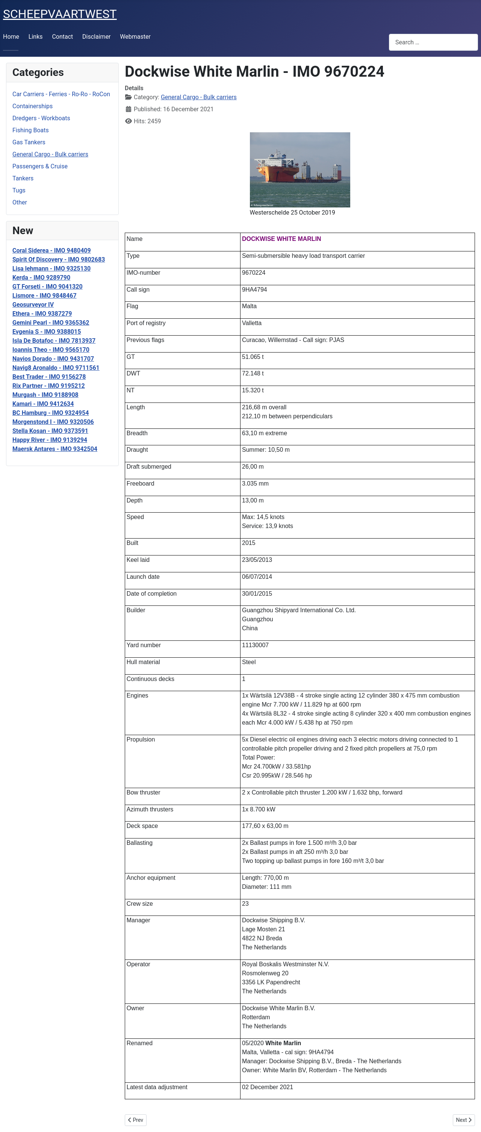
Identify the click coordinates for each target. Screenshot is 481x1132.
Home (11, 36)
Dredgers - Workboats (41, 118)
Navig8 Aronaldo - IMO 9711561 (56, 367)
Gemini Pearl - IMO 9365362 (50, 322)
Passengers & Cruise (40, 166)
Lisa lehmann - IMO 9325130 (51, 268)
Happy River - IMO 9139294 (49, 439)
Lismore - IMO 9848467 (44, 295)
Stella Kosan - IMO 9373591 (50, 430)
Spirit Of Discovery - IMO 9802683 (58, 259)
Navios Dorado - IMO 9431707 (53, 358)
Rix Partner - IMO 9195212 (48, 385)
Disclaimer (96, 36)
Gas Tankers (28, 142)
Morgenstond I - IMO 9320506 (53, 421)
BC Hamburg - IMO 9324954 (50, 412)
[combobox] (433, 42)
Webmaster (135, 36)
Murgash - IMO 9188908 (45, 394)
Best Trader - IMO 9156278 (49, 376)
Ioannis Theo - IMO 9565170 (50, 349)
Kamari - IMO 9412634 (43, 403)
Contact (62, 36)
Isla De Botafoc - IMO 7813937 (53, 340)
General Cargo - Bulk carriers (50, 154)
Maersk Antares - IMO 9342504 (54, 448)
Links (36, 36)
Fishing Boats (30, 130)
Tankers (22, 178)
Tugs (19, 190)
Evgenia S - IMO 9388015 (46, 331)
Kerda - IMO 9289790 (41, 277)
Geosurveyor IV (33, 304)
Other (19, 202)
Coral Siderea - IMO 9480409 (51, 250)
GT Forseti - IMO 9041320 (47, 286)
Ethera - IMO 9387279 (42, 313)
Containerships (32, 106)
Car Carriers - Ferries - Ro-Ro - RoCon (61, 94)
